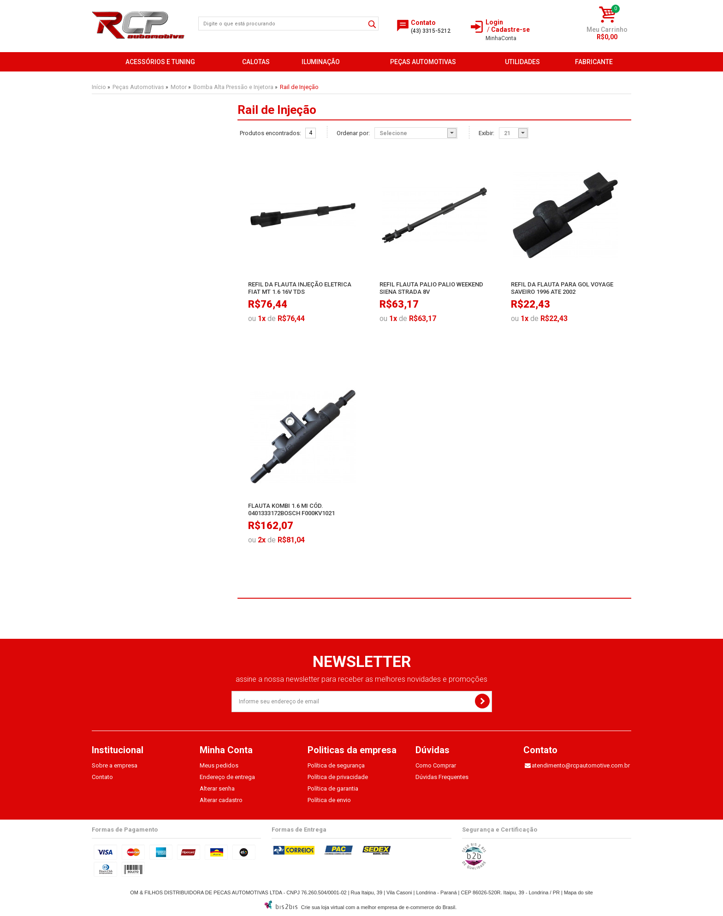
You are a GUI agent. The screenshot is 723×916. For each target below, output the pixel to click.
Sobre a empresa (114, 765)
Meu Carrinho (607, 29)
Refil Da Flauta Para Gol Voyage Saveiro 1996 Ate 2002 (562, 288)
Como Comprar (435, 765)
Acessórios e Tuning (160, 61)
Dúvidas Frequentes (441, 776)
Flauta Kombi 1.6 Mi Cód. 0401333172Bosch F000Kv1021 (291, 509)
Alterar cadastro (221, 800)
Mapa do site (578, 892)
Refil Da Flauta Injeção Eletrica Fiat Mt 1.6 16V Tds (299, 288)
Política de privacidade (338, 776)
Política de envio (329, 800)
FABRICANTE (594, 61)
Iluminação (321, 61)
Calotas (256, 61)
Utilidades (522, 61)
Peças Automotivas (423, 61)
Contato (102, 776)
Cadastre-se (510, 29)
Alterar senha (217, 788)
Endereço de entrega (227, 776)
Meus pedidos (219, 765)
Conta (501, 38)
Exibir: (486, 133)
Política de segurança (336, 765)
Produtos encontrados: (270, 133)
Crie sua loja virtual (322, 907)
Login (494, 22)
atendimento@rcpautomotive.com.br (581, 765)
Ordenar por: (353, 133)
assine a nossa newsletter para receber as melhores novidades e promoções (361, 679)
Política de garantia (333, 788)
